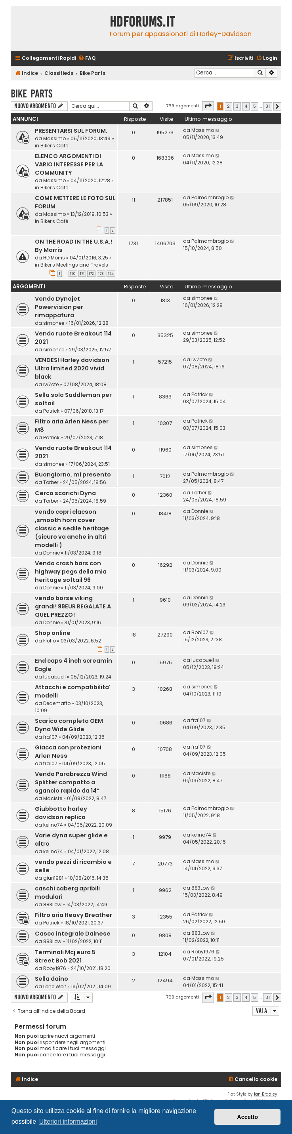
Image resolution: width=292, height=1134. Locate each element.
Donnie (51, 552)
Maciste (52, 798)
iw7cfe (51, 384)
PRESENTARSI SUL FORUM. (71, 131)
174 (111, 273)
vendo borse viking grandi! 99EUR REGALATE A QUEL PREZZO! (73, 606)
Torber (50, 482)
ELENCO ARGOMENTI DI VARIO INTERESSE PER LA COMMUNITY (69, 164)
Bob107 (199, 632)
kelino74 (53, 824)
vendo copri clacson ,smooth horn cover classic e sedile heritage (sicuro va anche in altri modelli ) (72, 528)
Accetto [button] (247, 1117)
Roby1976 (54, 968)
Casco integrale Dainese (73, 934)
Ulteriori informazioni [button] (68, 1121)
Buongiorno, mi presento (73, 474)
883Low (52, 904)
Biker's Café (54, 145)
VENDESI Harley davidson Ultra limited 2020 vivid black (72, 368)
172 (91, 273)
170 (73, 273)
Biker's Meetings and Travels (74, 264)
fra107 (50, 737)
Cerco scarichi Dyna (65, 493)
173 (101, 273)
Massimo (54, 138)
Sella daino (51, 979)
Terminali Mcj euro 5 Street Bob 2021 (65, 956)
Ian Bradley (265, 1094)
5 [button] (254, 106)
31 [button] (267, 106)
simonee (53, 323)
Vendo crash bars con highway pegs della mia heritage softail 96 (71, 571)
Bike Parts (31, 94)
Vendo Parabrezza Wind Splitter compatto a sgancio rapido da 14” (71, 782)
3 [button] (237, 106)
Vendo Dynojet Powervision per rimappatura (59, 307)
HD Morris (54, 257)
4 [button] (245, 106)
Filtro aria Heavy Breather (73, 915)
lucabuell (54, 676)
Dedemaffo (57, 703)
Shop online (53, 633)
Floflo (49, 640)
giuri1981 (53, 878)
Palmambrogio (210, 197)
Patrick (51, 411)
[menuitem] (86, 58)
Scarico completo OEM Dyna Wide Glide (69, 725)
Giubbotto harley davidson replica (61, 813)
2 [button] (228, 106)
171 (82, 273)
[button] (208, 106)
